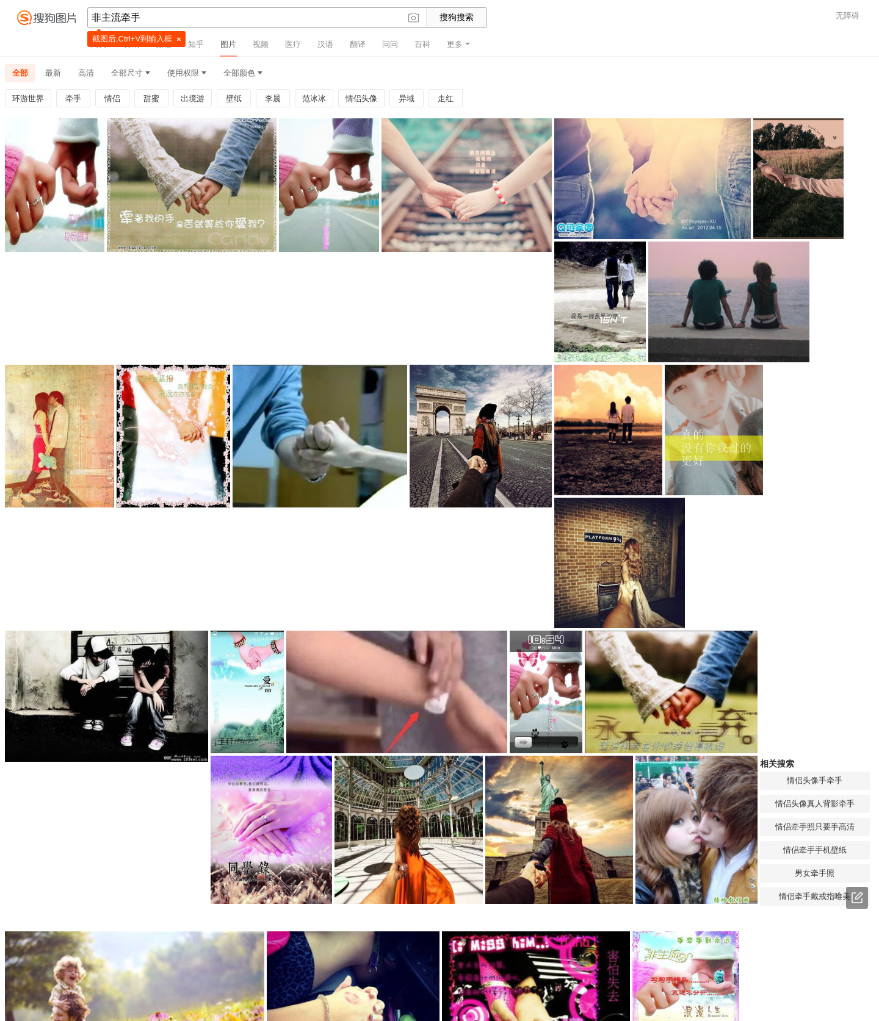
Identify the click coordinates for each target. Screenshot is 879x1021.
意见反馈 (857, 898)
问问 (390, 44)
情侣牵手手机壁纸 (509, 588)
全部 (20, 72)
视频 (261, 44)
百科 (422, 44)
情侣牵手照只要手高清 (509, 565)
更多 (458, 44)
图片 (228, 44)
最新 (53, 72)
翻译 (358, 44)
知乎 (196, 44)
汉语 (325, 44)
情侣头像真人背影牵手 (509, 541)
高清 (86, 72)
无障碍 (847, 15)
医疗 (293, 44)
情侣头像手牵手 (509, 518)
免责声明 (480, 1007)
